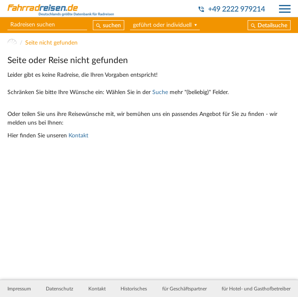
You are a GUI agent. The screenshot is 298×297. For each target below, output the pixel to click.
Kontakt (78, 136)
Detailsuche (272, 25)
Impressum (19, 288)
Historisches (134, 288)
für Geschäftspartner (184, 288)
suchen (112, 25)
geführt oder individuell (162, 25)
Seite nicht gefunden (51, 43)
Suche (160, 92)
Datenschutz (59, 288)
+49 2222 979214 (236, 9)
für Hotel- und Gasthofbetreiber (256, 288)
